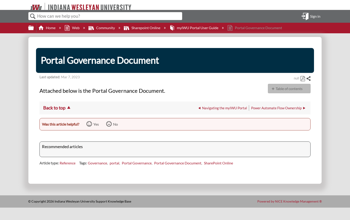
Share (308, 79)
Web (72, 27)
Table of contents (289, 88)
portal (114, 163)
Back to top (54, 107)
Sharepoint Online (142, 27)
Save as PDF (302, 79)
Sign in (315, 16)
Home (47, 27)
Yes (96, 124)
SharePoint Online (218, 163)
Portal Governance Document (177, 163)
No (115, 124)
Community (102, 27)
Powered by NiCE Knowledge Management (289, 201)
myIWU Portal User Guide (194, 27)
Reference (67, 163)
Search (32, 16)
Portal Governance (137, 163)
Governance (97, 163)
